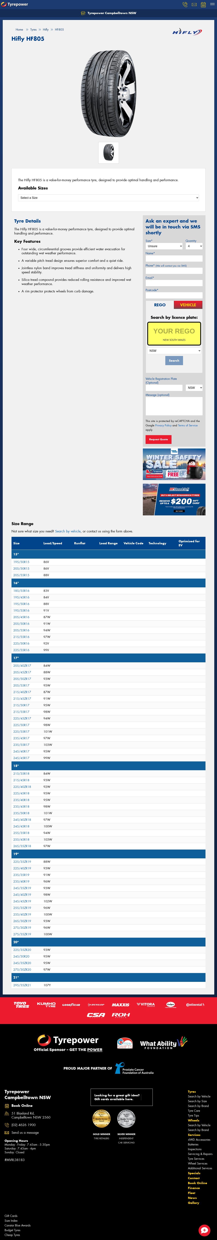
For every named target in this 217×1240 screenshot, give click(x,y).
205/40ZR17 (22, 666)
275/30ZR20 (22, 970)
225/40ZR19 (22, 868)
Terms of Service (188, 425)
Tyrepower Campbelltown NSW (108, 13)
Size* (149, 241)
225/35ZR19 (22, 862)
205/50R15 (21, 569)
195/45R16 (21, 597)
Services (194, 1135)
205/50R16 (21, 624)
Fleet (191, 1193)
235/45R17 (21, 738)
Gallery (193, 1203)
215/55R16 (21, 637)
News (192, 1198)
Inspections (194, 1149)
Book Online (197, 1183)
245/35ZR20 (22, 963)
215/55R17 (21, 712)
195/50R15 (21, 562)
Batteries (193, 1144)
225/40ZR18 (22, 787)
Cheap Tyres (12, 1235)
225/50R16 (21, 643)
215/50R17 (21, 705)
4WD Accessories (199, 1140)
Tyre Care (194, 1111)
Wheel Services (197, 1163)
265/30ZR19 (22, 921)
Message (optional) (158, 395)
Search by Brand (198, 1106)
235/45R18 (21, 807)
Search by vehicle (68, 531)
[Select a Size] (108, 197)
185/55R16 (21, 591)
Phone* (166, 265)
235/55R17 (21, 745)
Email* (150, 278)
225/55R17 (21, 732)
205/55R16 (21, 630)
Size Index (11, 1221)
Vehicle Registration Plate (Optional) (161, 381)
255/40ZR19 (22, 914)
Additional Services (200, 1168)
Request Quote (158, 439)
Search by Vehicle (199, 1096)
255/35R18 (21, 833)
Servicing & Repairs (200, 1154)
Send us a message (25, 1133)
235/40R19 (21, 881)
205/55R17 (21, 685)
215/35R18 (21, 774)
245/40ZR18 (22, 820)
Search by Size (197, 1101)
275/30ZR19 (22, 928)
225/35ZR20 (22, 950)
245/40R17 (21, 751)
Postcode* (152, 290)
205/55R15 (21, 575)
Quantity (191, 241)
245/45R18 (21, 826)
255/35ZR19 (22, 908)
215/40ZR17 (22, 692)
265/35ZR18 (22, 846)
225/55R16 (21, 650)
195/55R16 (21, 610)
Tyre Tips (193, 1115)
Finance (194, 1188)
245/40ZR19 (22, 895)
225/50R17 (21, 725)
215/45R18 (21, 780)
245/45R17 (21, 758)
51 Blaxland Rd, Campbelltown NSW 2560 (31, 1115)
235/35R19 (21, 875)
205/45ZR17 (22, 672)
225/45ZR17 (22, 718)
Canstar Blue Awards (18, 1225)
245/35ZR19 (22, 888)
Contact (194, 1178)
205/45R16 (21, 617)
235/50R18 (21, 813)
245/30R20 (21, 956)
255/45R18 (21, 840)
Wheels (193, 1120)
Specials (194, 1173)
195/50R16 (21, 604)
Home (17, 30)
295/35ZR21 (22, 985)
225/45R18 (21, 793)
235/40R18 (21, 800)
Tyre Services (196, 1159)
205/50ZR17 (22, 679)
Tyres (192, 1092)
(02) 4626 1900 (24, 1125)
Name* (150, 253)
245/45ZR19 (22, 901)
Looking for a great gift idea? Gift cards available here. (122, 1097)
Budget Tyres (12, 1230)
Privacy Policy (163, 425)
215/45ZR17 (22, 699)
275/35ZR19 (22, 934)
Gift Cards (11, 1216)
